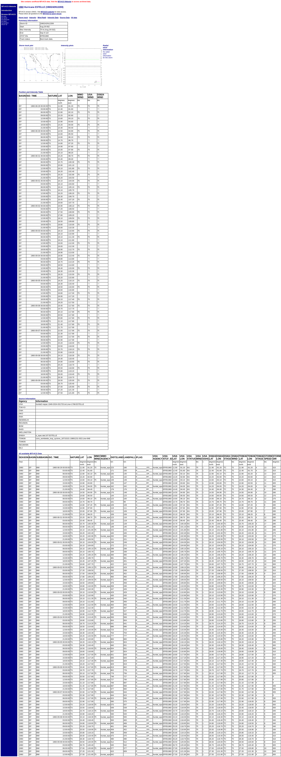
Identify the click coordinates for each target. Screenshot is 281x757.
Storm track (23, 18)
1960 (21, 7)
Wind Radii (42, 18)
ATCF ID (4, 24)
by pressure (5, 19)
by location (5, 23)
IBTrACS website (47, 12)
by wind (3, 21)
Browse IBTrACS (8, 14)
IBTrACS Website (64, 2)
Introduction (6, 10)
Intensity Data (53, 18)
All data (74, 18)
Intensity (32, 18)
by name (4, 18)
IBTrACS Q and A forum (52, 14)
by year (3, 16)
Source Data (65, 18)
